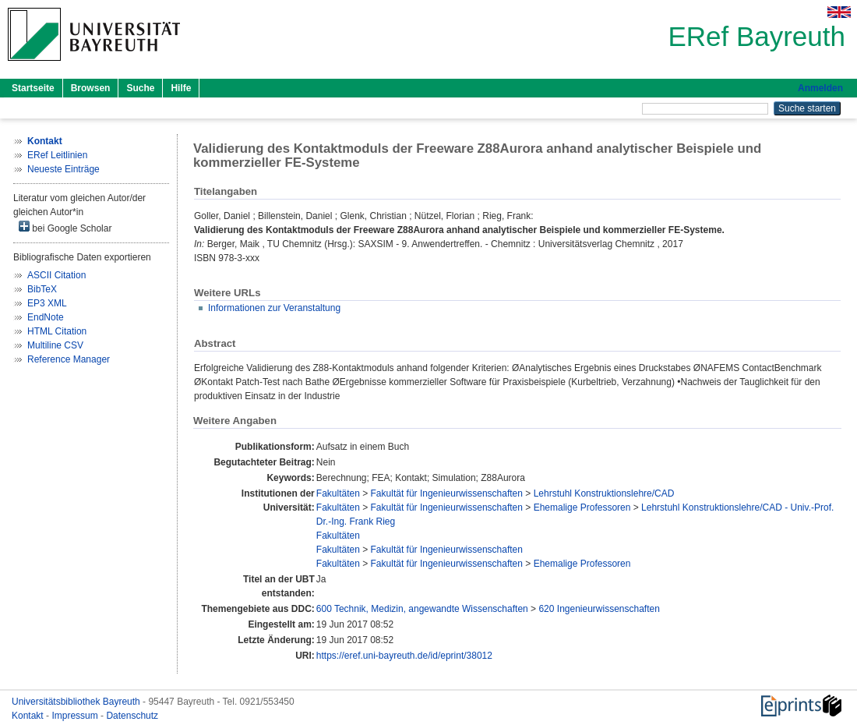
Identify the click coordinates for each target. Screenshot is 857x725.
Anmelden (820, 88)
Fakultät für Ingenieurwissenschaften (447, 493)
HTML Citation (56, 331)
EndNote (45, 317)
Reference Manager (68, 359)
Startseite (33, 88)
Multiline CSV (55, 345)
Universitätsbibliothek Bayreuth (77, 701)
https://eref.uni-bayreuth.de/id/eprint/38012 (404, 655)
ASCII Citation (56, 275)
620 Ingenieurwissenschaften (598, 608)
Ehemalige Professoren (582, 507)
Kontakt (29, 715)
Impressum (76, 715)
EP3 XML (47, 303)
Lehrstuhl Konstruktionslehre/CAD (604, 493)
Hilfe (181, 88)
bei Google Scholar (65, 227)
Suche (140, 88)
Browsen (91, 88)
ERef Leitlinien (57, 155)
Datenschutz (132, 715)
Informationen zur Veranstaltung (274, 307)
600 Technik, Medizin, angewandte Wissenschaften (422, 608)
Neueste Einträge (63, 169)
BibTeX (42, 289)
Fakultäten (338, 493)
